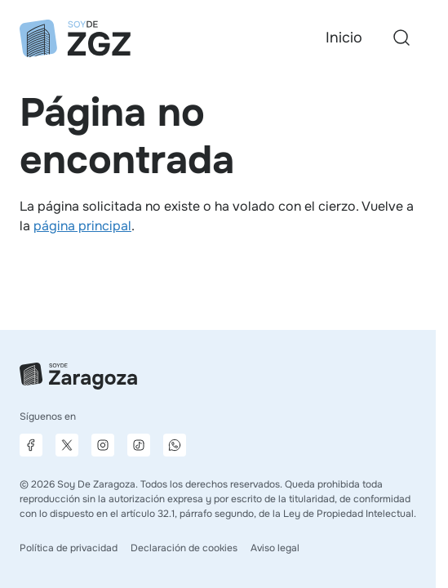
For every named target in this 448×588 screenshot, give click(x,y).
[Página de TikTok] (138, 445)
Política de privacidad (69, 548)
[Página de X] (66, 445)
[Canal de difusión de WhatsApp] (174, 445)
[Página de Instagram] (102, 445)
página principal (82, 225)
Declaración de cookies (184, 548)
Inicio (344, 38)
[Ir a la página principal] (75, 38)
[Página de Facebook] (31, 445)
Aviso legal (275, 548)
